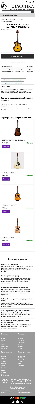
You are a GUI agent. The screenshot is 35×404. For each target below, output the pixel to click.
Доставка (21, 340)
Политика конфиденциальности (25, 391)
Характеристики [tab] (18, 80)
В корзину (6, 146)
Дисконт (3, 356)
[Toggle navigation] (3, 1)
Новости (3, 344)
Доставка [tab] (18, 83)
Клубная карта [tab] (8, 83)
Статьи (20, 348)
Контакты (4, 348)
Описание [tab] (7, 80)
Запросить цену (17, 56)
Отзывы (20, 346)
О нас (3, 338)
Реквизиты (4, 346)
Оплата (20, 338)
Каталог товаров (10, 15)
